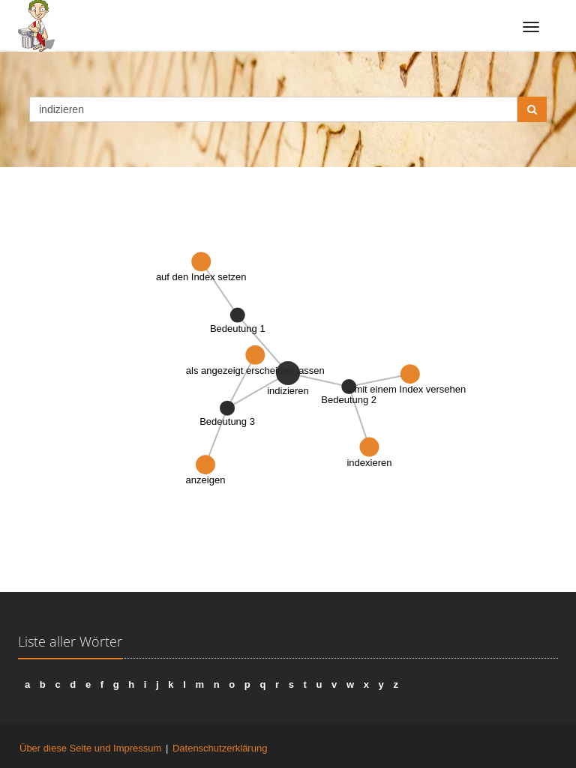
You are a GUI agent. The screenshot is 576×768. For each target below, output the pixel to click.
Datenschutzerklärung (219, 748)
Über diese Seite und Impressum (90, 748)
